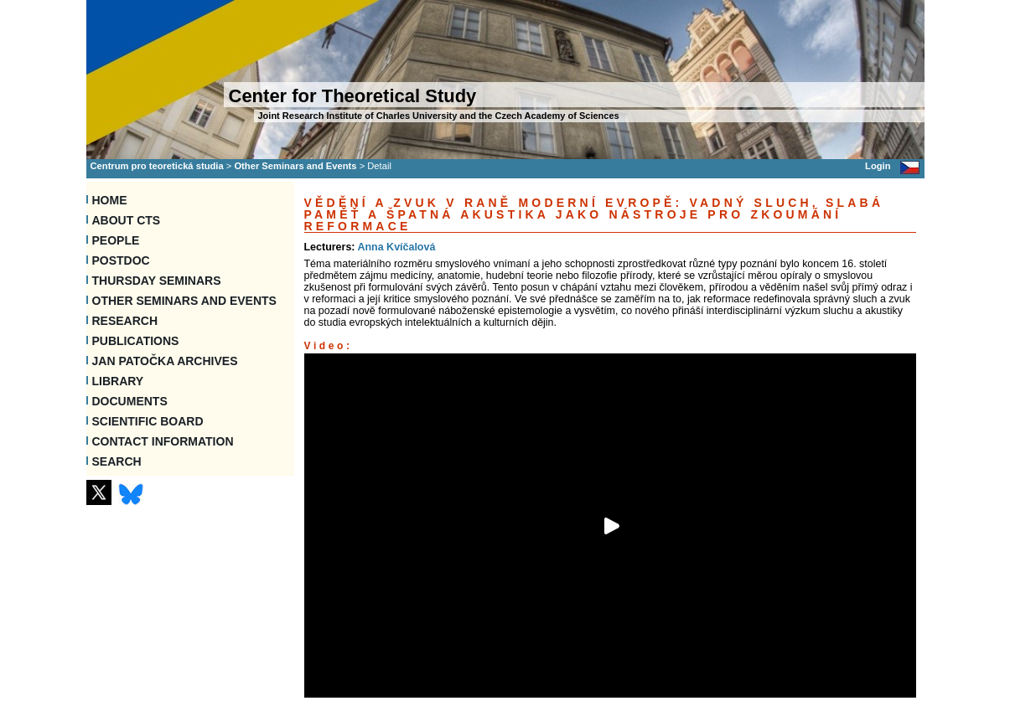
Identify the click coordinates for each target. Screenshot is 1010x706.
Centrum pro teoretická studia (157, 166)
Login (877, 166)
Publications (135, 341)
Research (125, 320)
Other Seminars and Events (295, 166)
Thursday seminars (156, 280)
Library (118, 381)
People (116, 240)
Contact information (163, 441)
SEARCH (117, 461)
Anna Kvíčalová (396, 247)
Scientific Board (148, 421)
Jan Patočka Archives (165, 361)
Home (109, 200)
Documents (130, 401)
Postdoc (121, 260)
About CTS (126, 220)
